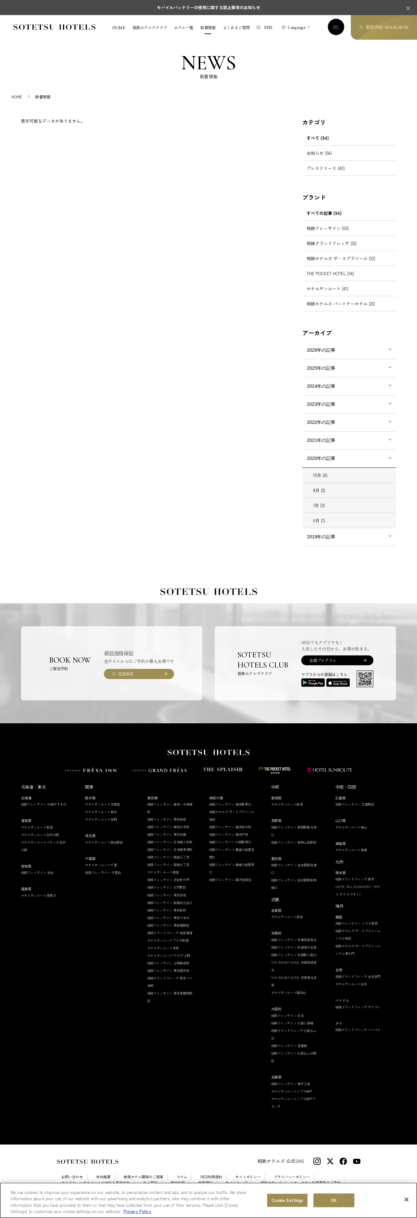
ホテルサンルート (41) (327, 288)
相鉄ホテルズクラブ (149, 27)
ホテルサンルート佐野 (101, 819)
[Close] (406, 1199)
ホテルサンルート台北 (351, 983)
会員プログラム (322, 660)
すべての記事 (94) (324, 213)
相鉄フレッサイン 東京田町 (166, 910)
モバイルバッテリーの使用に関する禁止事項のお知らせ (208, 7)
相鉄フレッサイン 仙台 (37, 872)
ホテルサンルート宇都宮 (102, 804)
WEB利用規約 (211, 1177)
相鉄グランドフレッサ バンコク (358, 1029)
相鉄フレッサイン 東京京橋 (166, 834)
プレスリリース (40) (326, 168)
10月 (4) (320, 475)
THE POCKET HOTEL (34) (330, 273)
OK (334, 1200)
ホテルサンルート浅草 (163, 947)
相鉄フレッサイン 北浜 (287, 1015)
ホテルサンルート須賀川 (38, 895)
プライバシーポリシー (292, 1177)
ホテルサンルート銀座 (163, 872)
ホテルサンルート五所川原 (40, 834)
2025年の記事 (321, 368)
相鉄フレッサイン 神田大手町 (168, 826)
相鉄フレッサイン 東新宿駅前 (168, 925)
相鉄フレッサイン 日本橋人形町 (170, 841)
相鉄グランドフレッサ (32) (332, 243)
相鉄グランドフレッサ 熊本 (354, 879)
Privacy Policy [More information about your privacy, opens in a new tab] (137, 1211)
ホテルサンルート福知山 (288, 992)
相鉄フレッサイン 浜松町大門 (168, 879)
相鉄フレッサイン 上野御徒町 (168, 962)
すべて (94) (318, 138)
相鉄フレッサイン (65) (328, 228)
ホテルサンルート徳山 (351, 827)
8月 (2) (319, 490)
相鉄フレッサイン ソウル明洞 (356, 923)
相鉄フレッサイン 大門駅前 (166, 887)
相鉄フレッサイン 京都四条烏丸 (294, 939)
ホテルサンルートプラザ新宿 (168, 940)
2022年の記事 (321, 422)
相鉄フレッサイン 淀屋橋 (289, 1045)
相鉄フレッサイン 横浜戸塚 (228, 834)
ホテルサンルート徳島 (351, 849)
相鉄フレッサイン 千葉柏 (103, 872)
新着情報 (208, 27)
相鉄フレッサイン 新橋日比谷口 (170, 902)
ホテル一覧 (183, 27)
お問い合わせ (72, 1177)
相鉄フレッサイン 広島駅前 (354, 804)
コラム (181, 1177)
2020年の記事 (321, 458)
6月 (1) (319, 520)
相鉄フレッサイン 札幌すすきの (44, 804)
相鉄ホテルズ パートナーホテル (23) (341, 303)
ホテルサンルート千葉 (101, 864)
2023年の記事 (321, 404)
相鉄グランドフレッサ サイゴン (358, 1006)
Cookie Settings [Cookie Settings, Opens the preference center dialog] (287, 1200)
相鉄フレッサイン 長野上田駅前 (294, 842)
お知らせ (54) (319, 153)
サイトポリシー (248, 1177)
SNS (268, 27)
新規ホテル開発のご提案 (143, 1177)
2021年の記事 (321, 440)
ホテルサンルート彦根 (287, 916)
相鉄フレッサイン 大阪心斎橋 (292, 1023)
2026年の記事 (321, 350)
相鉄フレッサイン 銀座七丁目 (168, 864)
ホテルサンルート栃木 (101, 811)
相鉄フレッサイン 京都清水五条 (294, 947)
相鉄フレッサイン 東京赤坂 (166, 895)
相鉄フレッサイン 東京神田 (166, 819)
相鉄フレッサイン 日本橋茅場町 (170, 849)
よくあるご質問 (236, 27)
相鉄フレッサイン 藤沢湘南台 (230, 879)
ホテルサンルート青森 (37, 827)
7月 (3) (319, 505)
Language (297, 27)
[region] (208, 1200)
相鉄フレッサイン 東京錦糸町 (168, 970)
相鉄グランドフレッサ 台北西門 (358, 976)
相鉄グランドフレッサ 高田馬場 (170, 932)
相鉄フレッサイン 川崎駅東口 (230, 841)
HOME (119, 27)
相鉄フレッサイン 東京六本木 (168, 917)
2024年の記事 (321, 386)
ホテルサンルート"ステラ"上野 (168, 955)
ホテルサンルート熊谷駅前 (104, 842)
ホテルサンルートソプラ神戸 (291, 1091)
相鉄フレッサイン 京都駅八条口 (294, 954)
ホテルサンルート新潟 (287, 804)
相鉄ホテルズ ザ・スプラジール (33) (341, 258)
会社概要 (103, 1177)
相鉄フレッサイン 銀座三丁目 (168, 857)
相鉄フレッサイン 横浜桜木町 (230, 826)
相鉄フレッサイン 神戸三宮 (290, 1083)
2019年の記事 (321, 536)
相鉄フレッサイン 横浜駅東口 (230, 804)
